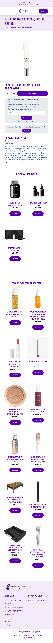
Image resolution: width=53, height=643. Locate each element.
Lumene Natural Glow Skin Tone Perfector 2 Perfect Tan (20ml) (38, 459)
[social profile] (29, 2)
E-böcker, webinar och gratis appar (20, 109)
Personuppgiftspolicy (35, 635)
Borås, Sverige (25, 5)
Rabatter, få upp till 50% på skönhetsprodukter (24, 105)
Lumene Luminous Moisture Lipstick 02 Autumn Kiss (15, 364)
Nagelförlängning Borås (14, 611)
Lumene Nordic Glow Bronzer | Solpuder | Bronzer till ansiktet (15, 411)
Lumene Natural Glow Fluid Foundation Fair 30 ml (15, 459)
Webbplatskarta (26, 637)
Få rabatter (26, 118)
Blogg (8, 625)
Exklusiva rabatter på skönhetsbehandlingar (23, 107)
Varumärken (17, 141)
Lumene (24, 141)
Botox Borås (10, 614)
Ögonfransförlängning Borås (15, 607)
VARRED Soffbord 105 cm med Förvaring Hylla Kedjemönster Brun (15, 499)
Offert (8, 621)
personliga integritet (23, 121)
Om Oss (8, 604)
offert (43, 11)
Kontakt (18, 635)
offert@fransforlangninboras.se (38, 5)
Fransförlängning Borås (14, 600)
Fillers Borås (10, 618)
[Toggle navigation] (7, 11)
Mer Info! (32, 93)
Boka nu (26, 130)
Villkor (25, 635)
